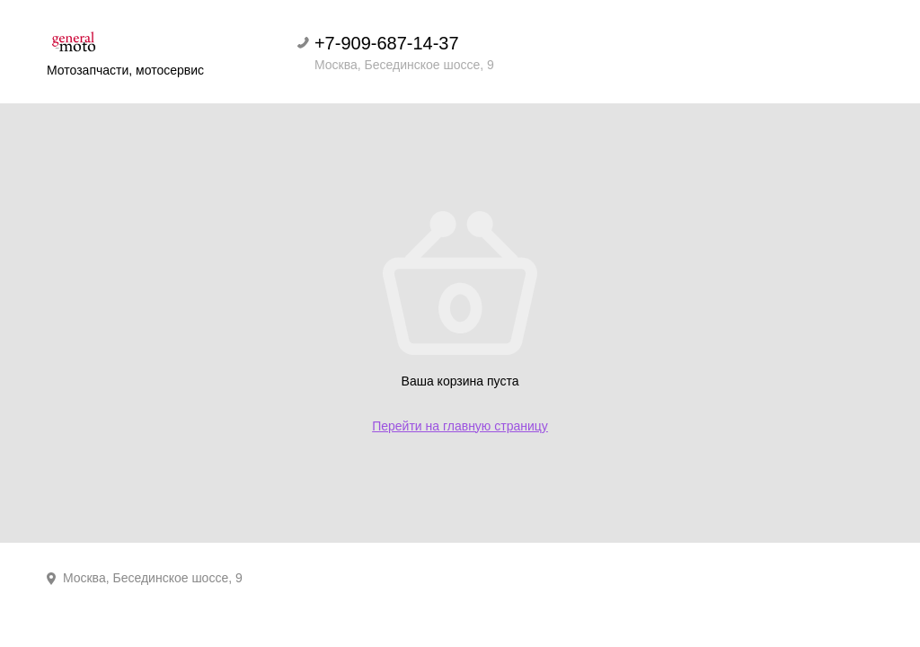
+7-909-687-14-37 (386, 43)
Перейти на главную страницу (460, 426)
